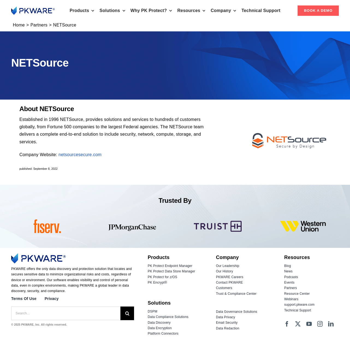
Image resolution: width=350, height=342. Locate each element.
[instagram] (320, 324)
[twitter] (298, 324)
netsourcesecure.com (80, 154)
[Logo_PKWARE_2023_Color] (33, 8)
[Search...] (65, 313)
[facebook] (287, 324)
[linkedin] (331, 324)
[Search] (127, 313)
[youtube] (309, 324)
